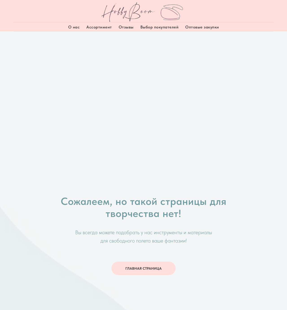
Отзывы (126, 27)
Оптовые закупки (202, 27)
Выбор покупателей (159, 27)
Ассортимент (99, 27)
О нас (74, 27)
